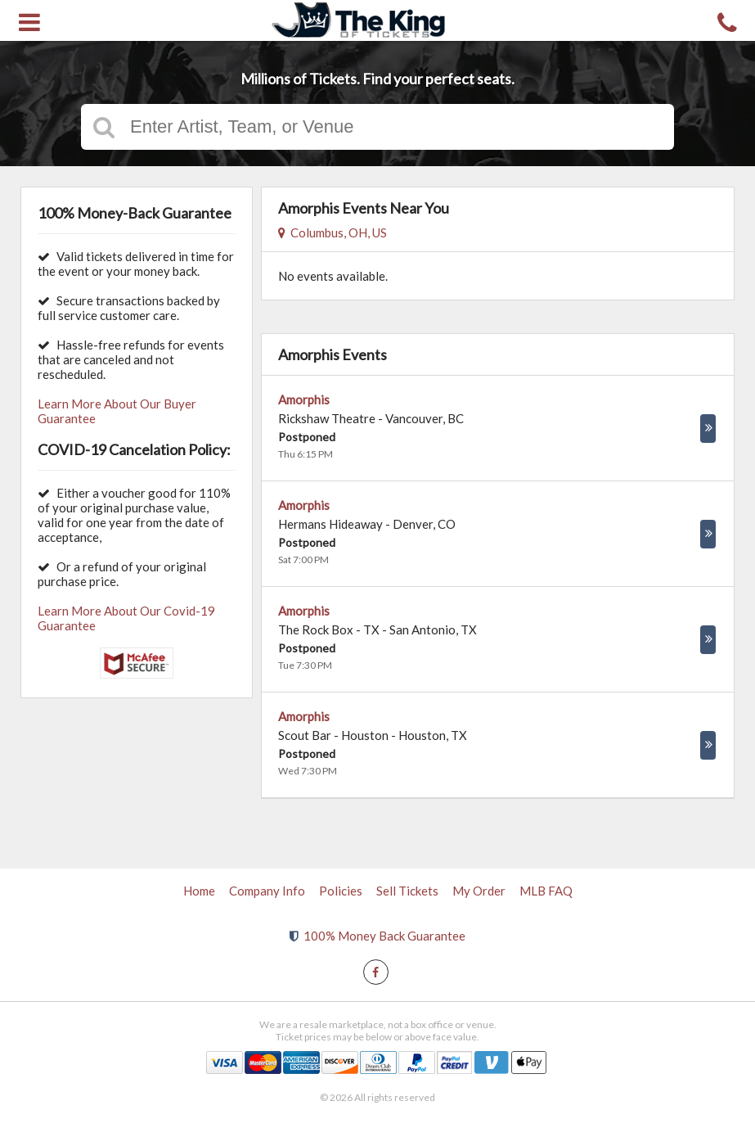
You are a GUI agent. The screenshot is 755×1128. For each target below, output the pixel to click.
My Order (479, 890)
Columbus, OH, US (332, 232)
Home (199, 890)
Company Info (267, 890)
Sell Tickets (407, 890)
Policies (340, 890)
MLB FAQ (546, 890)
